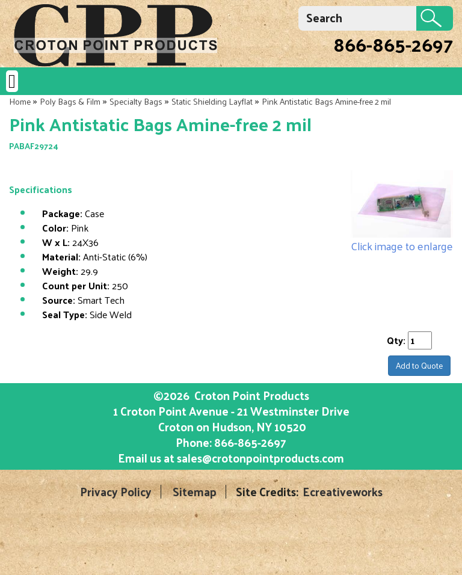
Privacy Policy (116, 492)
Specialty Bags (135, 101)
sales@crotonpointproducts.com (260, 457)
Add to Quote (419, 365)
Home (20, 101)
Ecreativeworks (343, 492)
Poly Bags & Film (70, 101)
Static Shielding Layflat (212, 101)
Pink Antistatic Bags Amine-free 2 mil (326, 101)
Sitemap (195, 492)
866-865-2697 (393, 43)
